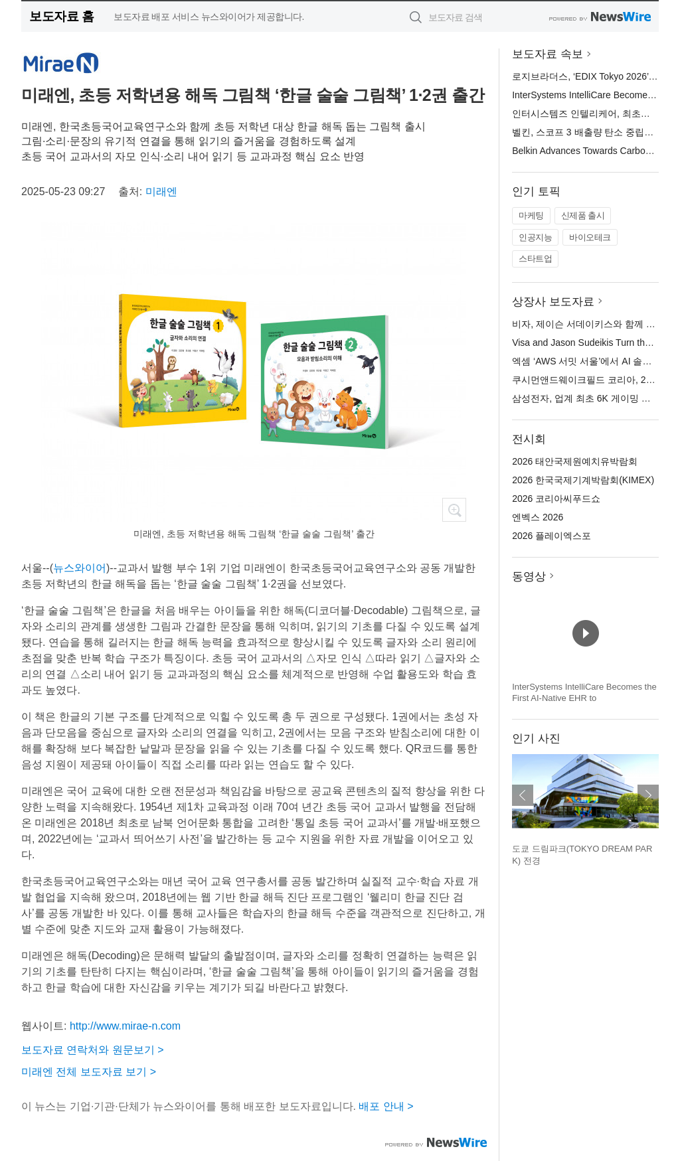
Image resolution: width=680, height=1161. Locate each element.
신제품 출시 (583, 215)
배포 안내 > (386, 1106)
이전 (522, 795)
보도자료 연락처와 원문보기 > (92, 1049)
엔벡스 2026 (537, 517)
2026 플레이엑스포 (551, 535)
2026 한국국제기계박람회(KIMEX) (583, 480)
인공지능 (535, 237)
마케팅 (531, 215)
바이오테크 (590, 237)
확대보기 (454, 510)
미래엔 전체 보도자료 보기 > (88, 1071)
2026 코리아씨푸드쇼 (556, 498)
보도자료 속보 (547, 54)
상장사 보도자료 (553, 301)
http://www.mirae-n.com (125, 1026)
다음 (648, 795)
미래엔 (161, 191)
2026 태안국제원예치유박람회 (575, 461)
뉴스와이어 (79, 568)
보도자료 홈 (61, 16)
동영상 (529, 576)
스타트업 (535, 259)
